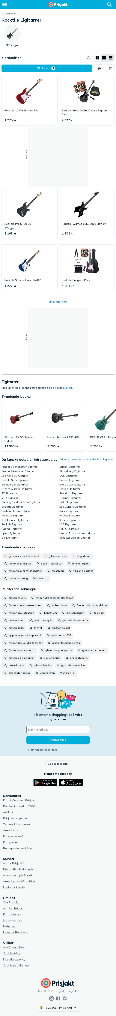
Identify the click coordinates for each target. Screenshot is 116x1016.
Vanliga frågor (12, 908)
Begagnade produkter (18, 848)
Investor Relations (15, 932)
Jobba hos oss (12, 920)
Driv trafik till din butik (18, 869)
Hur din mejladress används (41, 749)
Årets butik (10, 830)
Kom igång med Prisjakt (19, 800)
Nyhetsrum (10, 926)
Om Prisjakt (11, 902)
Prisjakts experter (15, 818)
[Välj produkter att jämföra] (99, 68)
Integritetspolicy (14, 959)
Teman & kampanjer (17, 824)
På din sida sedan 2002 (19, 806)
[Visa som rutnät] (97, 57)
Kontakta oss (12, 914)
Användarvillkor (14, 947)
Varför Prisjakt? (13, 863)
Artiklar (8, 812)
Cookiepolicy (12, 953)
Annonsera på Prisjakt (18, 875)
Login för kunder (14, 887)
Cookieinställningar (16, 965)
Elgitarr (67, 387)
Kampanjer (10, 842)
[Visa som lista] (104, 57)
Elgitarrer (11, 13)
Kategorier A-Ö (13, 836)
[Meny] (5, 5)
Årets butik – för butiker (19, 881)
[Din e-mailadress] (58, 729)
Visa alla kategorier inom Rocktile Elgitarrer (87, 459)
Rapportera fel (58, 302)
